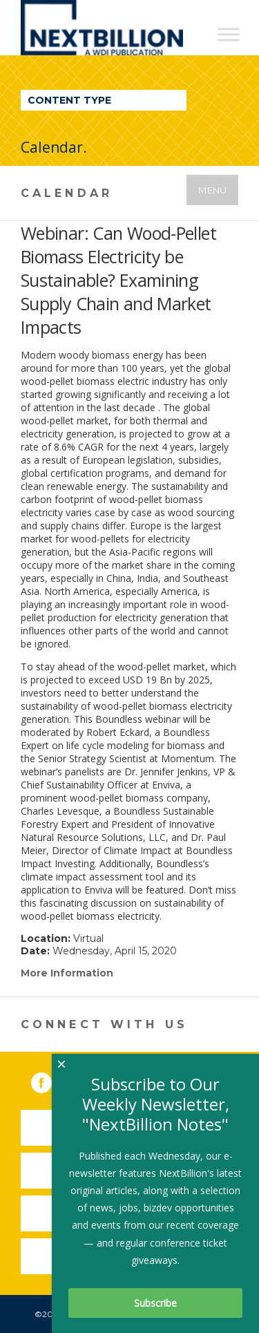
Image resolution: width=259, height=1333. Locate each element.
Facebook (51, 1080)
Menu (212, 190)
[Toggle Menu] (229, 34)
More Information (67, 973)
